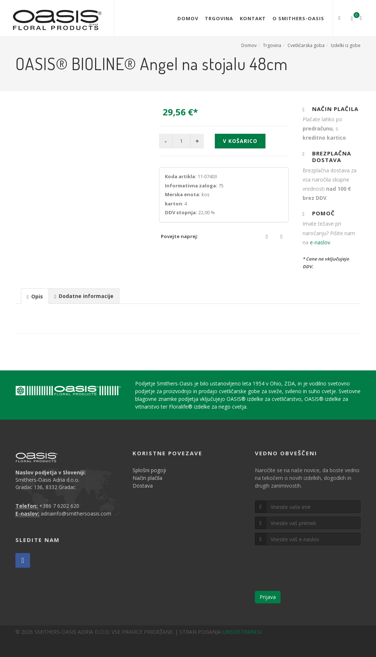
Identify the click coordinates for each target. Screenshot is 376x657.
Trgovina (219, 18)
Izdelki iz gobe (346, 45)
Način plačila (147, 477)
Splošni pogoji (149, 470)
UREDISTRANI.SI (242, 631)
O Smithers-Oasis (298, 18)
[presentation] (34, 296)
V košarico (240, 140)
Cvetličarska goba (306, 45)
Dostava (143, 485)
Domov (187, 18)
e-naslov (320, 242)
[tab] (35, 296)
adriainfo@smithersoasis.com (76, 513)
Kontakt (253, 18)
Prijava (268, 596)
